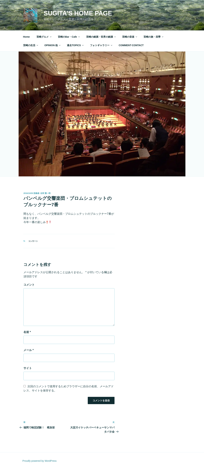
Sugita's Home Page (78, 13)
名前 (27, 332)
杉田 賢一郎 (45, 193)
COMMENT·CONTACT (131, 45)
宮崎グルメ (44, 36)
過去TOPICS (75, 45)
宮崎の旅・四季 (154, 36)
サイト (27, 368)
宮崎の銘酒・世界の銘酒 (101, 36)
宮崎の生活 (31, 45)
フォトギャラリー (101, 45)
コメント (29, 284)
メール (28, 350)
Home (26, 36)
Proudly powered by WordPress (39, 460)
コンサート (33, 241)
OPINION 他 (52, 45)
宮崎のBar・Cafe (69, 36)
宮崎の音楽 (130, 36)
